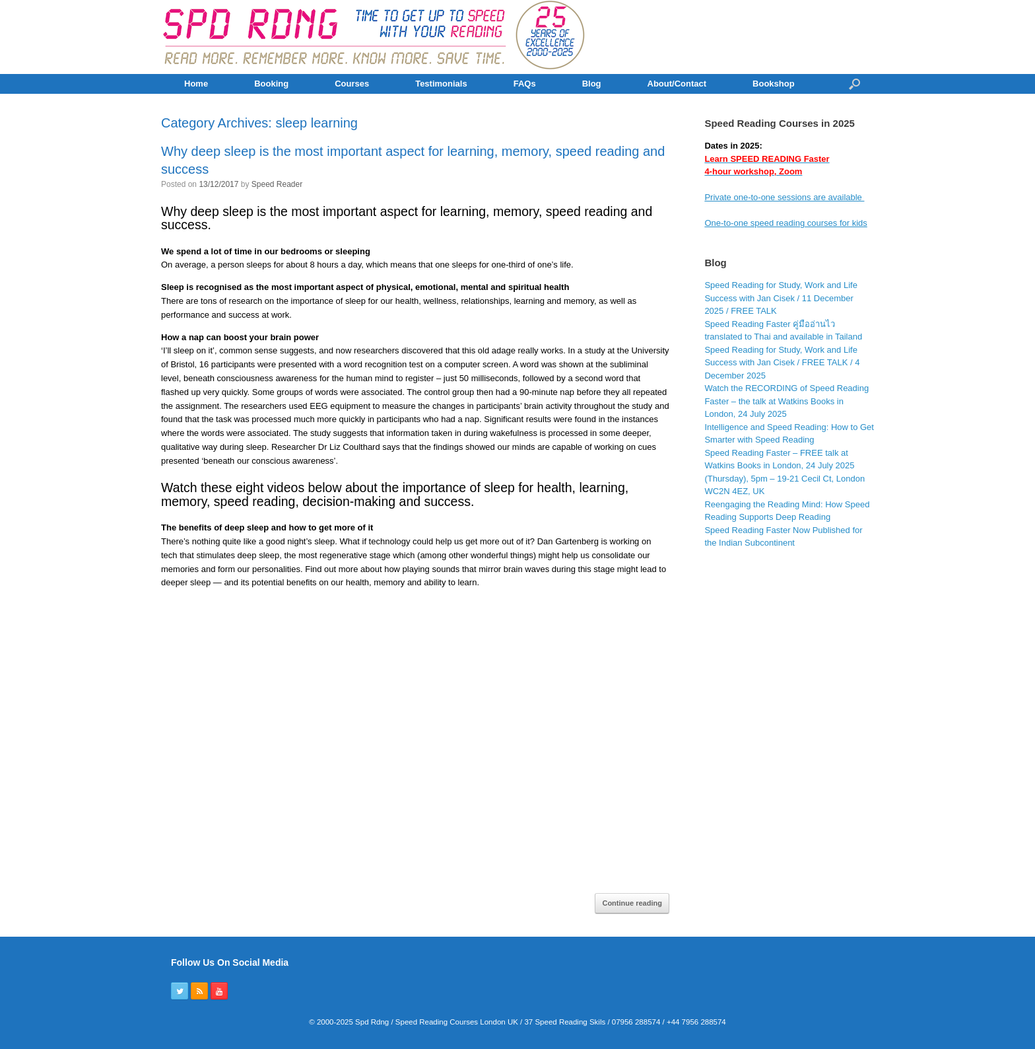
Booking (271, 84)
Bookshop (773, 84)
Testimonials (441, 84)
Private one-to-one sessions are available (784, 197)
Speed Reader (276, 184)
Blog (591, 84)
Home (196, 84)
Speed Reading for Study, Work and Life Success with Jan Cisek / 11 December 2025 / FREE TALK (780, 298)
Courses (352, 84)
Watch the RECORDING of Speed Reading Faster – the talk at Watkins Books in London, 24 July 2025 (786, 401)
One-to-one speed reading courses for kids (785, 223)
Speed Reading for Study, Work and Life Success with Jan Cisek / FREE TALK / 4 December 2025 (781, 362)
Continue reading (631, 903)
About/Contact (677, 84)
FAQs (525, 84)
